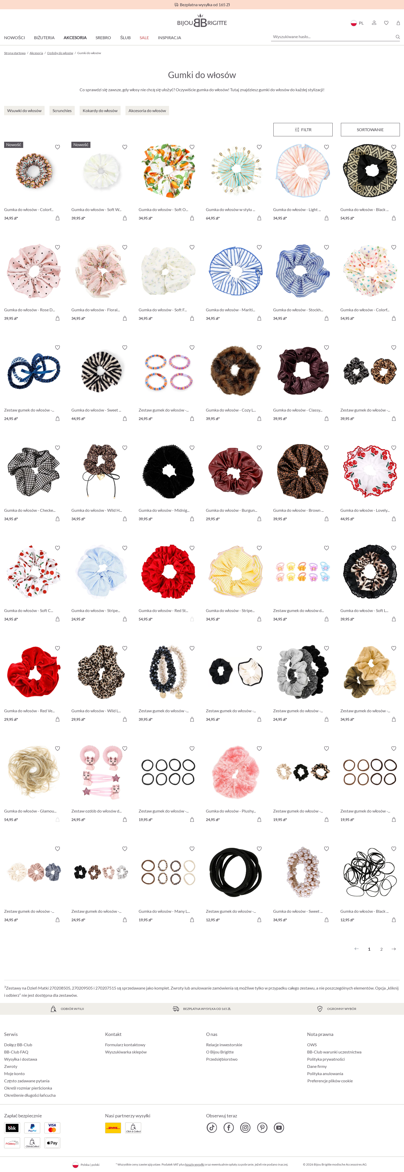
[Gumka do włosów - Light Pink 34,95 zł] (303, 183)
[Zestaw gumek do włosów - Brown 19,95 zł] (370, 784)
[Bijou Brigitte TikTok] (212, 1128)
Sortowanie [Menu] (370, 129)
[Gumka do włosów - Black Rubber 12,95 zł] (370, 885)
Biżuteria (44, 37)
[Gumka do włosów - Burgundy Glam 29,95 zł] (235, 484)
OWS (312, 1044)
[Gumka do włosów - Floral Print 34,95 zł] (101, 283)
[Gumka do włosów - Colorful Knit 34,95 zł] (34, 183)
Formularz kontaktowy (125, 1044)
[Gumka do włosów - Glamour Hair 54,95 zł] (34, 784)
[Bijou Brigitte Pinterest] (262, 1128)
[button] (374, 23)
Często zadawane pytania (26, 1080)
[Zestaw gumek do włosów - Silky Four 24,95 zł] (101, 885)
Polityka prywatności (326, 1059)
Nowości (14, 37)
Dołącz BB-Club (18, 1044)
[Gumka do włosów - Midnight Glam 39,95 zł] (168, 484)
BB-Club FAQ (16, 1051)
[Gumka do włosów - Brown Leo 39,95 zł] (303, 484)
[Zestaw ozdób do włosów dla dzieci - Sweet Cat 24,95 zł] (101, 784)
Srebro (103, 37)
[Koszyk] (398, 23)
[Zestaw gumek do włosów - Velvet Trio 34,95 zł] (34, 885)
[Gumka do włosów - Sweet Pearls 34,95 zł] (303, 885)
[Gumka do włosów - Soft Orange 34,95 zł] (168, 183)
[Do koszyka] (57, 218)
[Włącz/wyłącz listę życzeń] (57, 147)
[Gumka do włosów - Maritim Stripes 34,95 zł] (235, 283)
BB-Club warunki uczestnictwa (334, 1051)
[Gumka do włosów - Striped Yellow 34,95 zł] (235, 584)
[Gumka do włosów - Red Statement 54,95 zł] (168, 584)
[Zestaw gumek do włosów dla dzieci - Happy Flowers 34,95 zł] (303, 584)
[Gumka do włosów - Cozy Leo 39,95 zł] (235, 383)
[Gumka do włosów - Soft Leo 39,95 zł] (370, 584)
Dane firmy (317, 1066)
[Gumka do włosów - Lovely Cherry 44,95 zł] (370, 484)
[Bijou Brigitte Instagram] (245, 1128)
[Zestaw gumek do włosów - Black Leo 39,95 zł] (370, 383)
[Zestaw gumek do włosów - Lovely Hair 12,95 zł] (235, 885)
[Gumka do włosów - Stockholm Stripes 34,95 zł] (303, 283)
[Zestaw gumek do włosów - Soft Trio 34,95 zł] (370, 684)
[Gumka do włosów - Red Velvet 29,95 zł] (34, 684)
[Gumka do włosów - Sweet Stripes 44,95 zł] (101, 383)
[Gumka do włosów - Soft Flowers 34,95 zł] (168, 283)
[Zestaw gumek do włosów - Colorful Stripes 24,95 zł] (168, 383)
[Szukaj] (398, 37)
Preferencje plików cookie (330, 1080)
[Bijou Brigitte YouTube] (279, 1128)
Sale (144, 37)
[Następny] (394, 949)
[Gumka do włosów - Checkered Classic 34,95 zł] (34, 484)
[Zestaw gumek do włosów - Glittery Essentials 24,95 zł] (303, 684)
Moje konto (14, 1073)
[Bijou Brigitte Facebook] (228, 1128)
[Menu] (302, 129)
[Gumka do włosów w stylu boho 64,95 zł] (235, 183)
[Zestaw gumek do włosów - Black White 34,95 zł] (235, 684)
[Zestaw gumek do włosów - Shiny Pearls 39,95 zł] (168, 684)
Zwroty (10, 1066)
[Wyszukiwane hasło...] (335, 36)
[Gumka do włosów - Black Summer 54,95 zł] (370, 183)
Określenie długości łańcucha (30, 1095)
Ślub (125, 37)
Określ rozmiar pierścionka (28, 1087)
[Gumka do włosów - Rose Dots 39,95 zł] (34, 283)
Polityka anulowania (325, 1073)
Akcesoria (75, 37)
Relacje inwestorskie (224, 1044)
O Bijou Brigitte (220, 1051)
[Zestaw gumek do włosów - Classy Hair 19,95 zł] (168, 784)
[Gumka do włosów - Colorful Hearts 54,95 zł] (370, 283)
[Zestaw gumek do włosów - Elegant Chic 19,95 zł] (303, 784)
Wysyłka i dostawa (20, 1059)
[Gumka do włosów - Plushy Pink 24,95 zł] (235, 784)
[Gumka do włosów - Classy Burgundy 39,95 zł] (303, 383)
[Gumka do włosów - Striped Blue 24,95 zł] (101, 584)
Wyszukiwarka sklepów (126, 1051)
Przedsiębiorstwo (222, 1059)
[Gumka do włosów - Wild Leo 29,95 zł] (101, 684)
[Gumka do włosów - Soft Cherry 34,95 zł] (34, 584)
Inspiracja (169, 37)
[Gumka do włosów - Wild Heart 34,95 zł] (101, 484)
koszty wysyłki (194, 1164)
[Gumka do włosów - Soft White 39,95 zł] (101, 183)
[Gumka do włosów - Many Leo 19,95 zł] (168, 885)
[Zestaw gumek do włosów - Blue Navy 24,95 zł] (34, 383)
